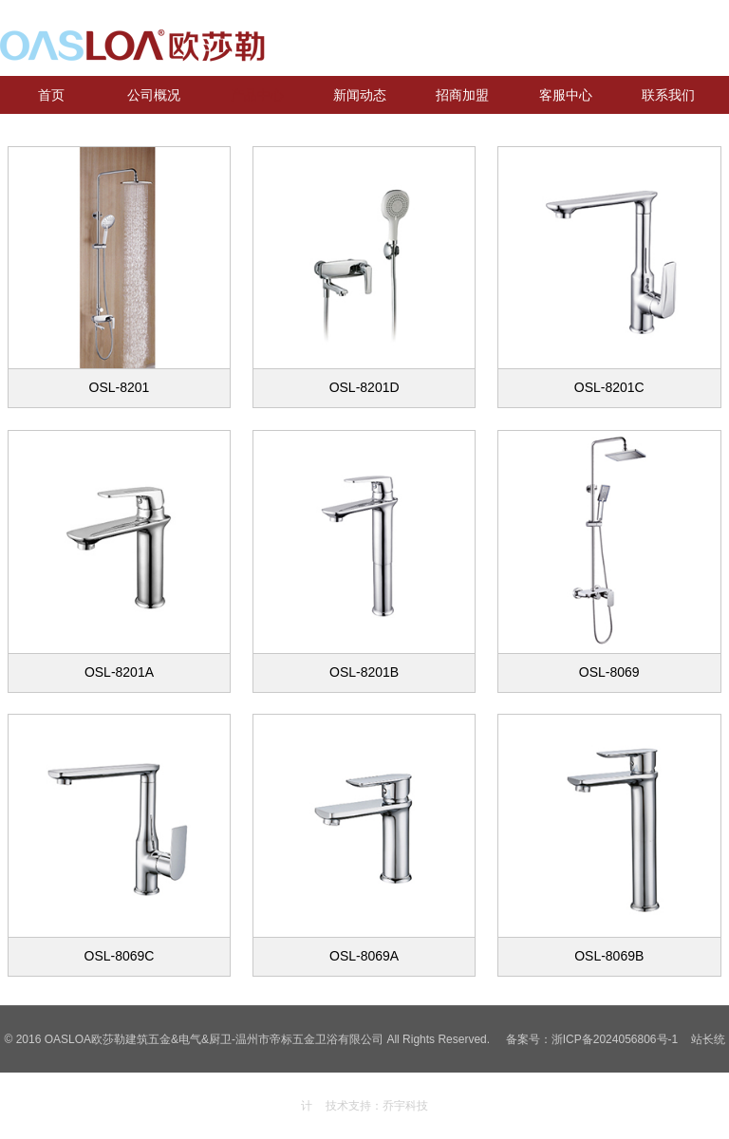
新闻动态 (359, 95)
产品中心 (257, 95)
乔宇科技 (405, 1105)
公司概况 (153, 95)
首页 (51, 95)
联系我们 (668, 95)
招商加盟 (462, 95)
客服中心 (565, 95)
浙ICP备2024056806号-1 (614, 1039)
